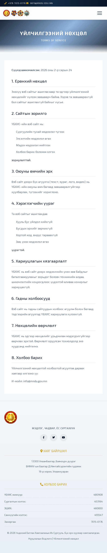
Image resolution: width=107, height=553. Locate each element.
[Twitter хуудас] (53, 437)
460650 (98, 508)
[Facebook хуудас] (43, 437)
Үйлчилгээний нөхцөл (66, 538)
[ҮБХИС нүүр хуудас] (16, 13)
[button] (99, 13)
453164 (98, 501)
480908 (98, 494)
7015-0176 (97, 521)
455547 (98, 514)
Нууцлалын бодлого (40, 538)
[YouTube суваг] (63, 437)
